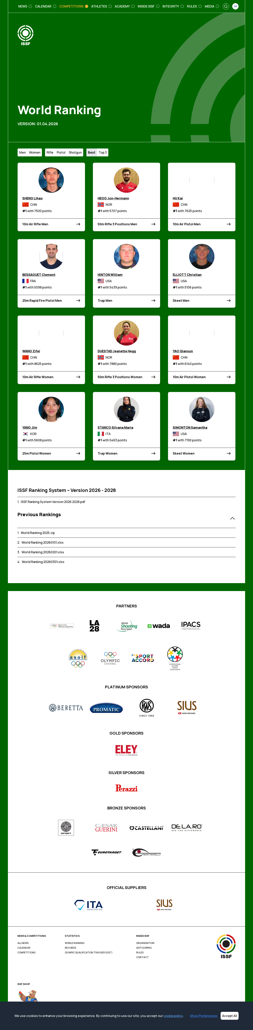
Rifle (50, 152)
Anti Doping (144, 947)
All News (22, 943)
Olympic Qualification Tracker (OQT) (88, 952)
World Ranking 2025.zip (38, 533)
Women (34, 152)
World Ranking (74, 943)
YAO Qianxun (183, 351)
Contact (142, 957)
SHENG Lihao (32, 198)
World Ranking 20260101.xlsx (43, 542)
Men (22, 152)
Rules (139, 952)
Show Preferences (203, 1016)
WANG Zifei (31, 351)
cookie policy (173, 1016)
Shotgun (75, 152)
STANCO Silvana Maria (115, 427)
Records (70, 947)
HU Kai (178, 198)
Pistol (61, 152)
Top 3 (103, 152)
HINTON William (110, 275)
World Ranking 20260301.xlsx (43, 562)
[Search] (226, 6)
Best (91, 152)
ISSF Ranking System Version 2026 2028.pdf (53, 502)
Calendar (23, 947)
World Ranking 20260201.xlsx (43, 552)
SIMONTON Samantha (190, 427)
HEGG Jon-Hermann (113, 198)
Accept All (229, 1016)
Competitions (26, 952)
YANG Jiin (29, 427)
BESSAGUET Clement (38, 275)
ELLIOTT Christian (187, 275)
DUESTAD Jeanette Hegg (117, 351)
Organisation (145, 943)
